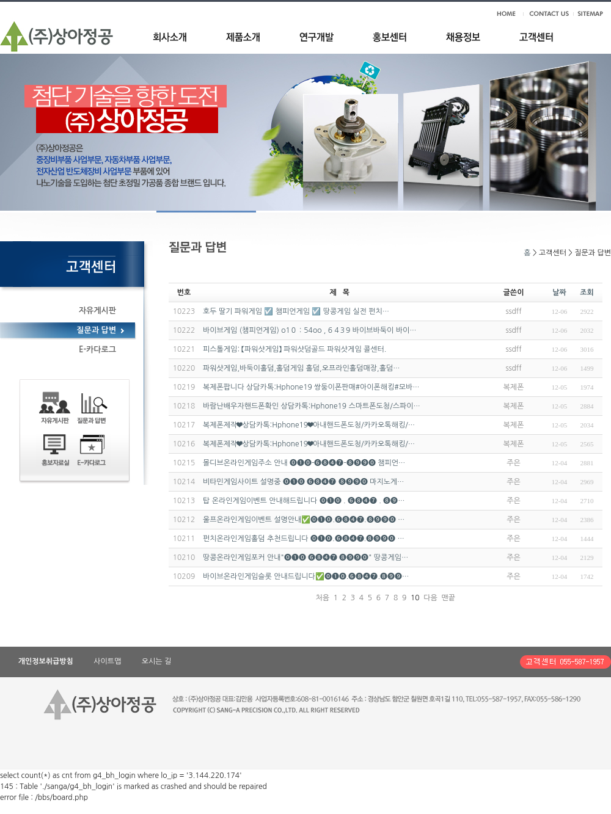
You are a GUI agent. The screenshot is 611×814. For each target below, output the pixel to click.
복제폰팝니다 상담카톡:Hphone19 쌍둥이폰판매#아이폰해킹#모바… (311, 387)
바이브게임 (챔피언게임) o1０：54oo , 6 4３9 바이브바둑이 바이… (309, 330)
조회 (587, 292)
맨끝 (448, 597)
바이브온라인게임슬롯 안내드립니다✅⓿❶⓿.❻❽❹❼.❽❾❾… (306, 576)
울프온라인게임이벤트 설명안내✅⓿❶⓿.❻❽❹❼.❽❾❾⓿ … (303, 519)
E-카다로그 (97, 350)
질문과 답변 (96, 330)
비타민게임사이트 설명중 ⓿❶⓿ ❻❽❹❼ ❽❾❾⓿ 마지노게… (303, 481)
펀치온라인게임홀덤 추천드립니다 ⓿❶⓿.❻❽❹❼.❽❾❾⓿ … (303, 538)
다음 (430, 597)
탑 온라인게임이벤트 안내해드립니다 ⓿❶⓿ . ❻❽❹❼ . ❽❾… (304, 500)
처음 (322, 597)
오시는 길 (156, 661)
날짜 (559, 292)
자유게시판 (97, 310)
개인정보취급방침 (45, 661)
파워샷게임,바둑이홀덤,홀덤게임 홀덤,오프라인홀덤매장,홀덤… (301, 368)
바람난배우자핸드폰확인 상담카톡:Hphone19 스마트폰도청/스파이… (311, 406)
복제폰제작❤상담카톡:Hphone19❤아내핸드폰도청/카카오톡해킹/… (309, 425)
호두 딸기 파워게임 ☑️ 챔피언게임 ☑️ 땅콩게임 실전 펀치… (296, 311)
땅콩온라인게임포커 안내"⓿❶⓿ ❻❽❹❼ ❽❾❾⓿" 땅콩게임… (305, 557)
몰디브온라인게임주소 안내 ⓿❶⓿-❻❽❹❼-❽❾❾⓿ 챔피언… (304, 463)
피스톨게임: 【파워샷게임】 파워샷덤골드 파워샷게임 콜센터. (295, 349)
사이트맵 (107, 661)
